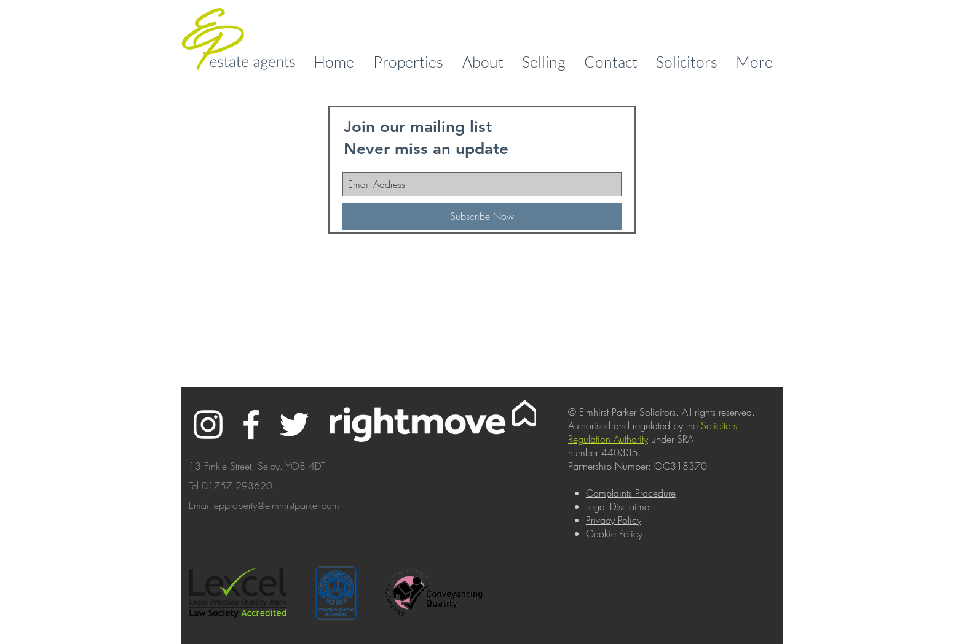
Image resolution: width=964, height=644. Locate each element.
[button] (482, 61)
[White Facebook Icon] (251, 424)
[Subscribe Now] (482, 216)
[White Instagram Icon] (208, 424)
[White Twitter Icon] (294, 424)
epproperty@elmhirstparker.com (276, 505)
